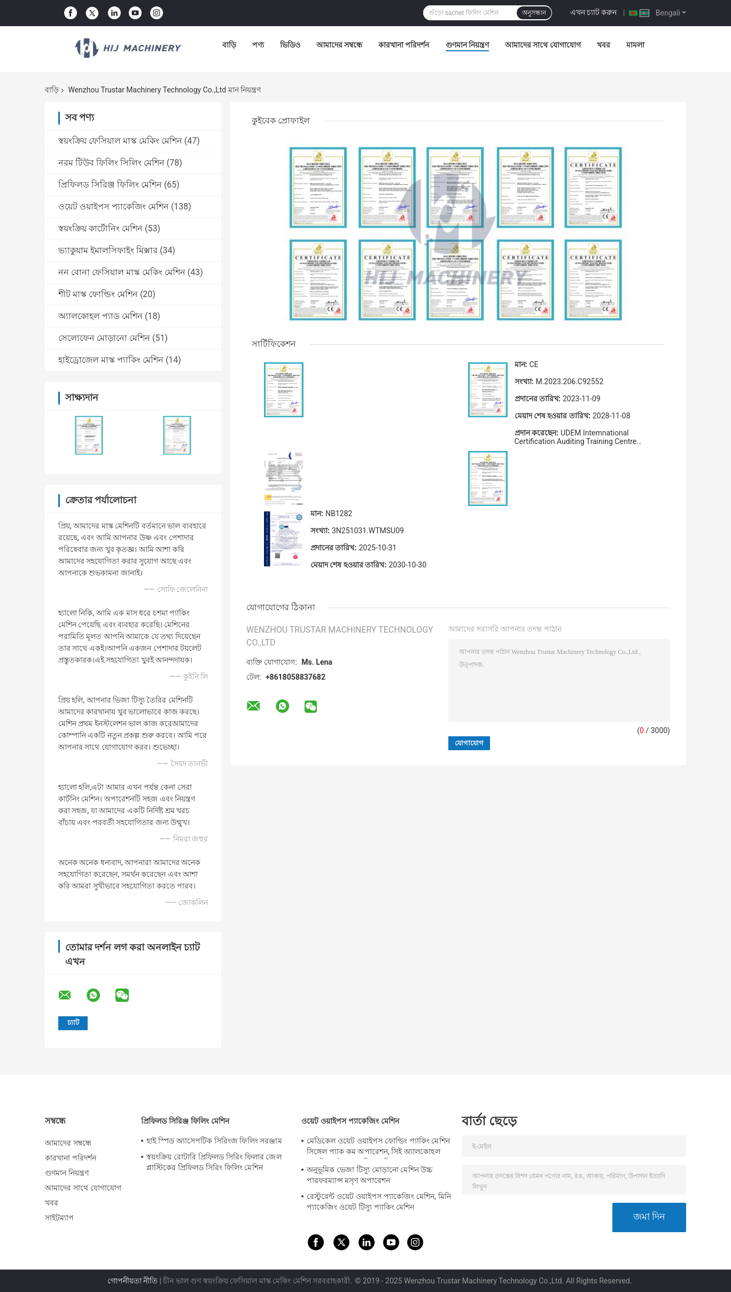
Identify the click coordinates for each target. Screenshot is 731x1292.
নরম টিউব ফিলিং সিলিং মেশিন (111, 163)
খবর (603, 45)
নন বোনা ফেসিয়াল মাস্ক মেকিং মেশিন (121, 272)
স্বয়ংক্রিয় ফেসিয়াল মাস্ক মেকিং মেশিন (120, 141)
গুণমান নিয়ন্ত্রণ (467, 45)
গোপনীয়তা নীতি (132, 1281)
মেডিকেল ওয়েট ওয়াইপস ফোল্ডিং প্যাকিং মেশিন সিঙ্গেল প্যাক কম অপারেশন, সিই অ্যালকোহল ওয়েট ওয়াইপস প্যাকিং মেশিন (378, 1148)
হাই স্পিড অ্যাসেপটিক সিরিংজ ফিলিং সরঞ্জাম (214, 1141)
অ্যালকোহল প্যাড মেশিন (100, 316)
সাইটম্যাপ (59, 1217)
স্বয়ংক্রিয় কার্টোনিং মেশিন (100, 228)
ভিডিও (290, 45)
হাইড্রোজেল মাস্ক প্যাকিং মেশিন (111, 360)
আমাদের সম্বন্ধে (339, 45)
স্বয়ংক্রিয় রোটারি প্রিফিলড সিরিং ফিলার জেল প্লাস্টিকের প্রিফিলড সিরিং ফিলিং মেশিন (214, 1162)
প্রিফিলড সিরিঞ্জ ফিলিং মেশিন (110, 185)
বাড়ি (229, 45)
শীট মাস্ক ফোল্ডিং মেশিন (98, 294)
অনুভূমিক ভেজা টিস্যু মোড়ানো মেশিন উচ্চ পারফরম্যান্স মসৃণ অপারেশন (370, 1175)
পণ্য (258, 45)
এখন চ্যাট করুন (593, 12)
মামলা (635, 45)
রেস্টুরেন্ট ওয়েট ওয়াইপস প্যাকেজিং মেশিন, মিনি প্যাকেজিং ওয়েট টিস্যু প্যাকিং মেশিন (379, 1201)
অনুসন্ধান (534, 13)
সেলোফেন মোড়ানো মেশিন (104, 338)
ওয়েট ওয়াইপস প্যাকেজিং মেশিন (113, 206)
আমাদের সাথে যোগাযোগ (543, 45)
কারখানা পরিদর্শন (403, 45)
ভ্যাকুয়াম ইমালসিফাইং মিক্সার (108, 250)
